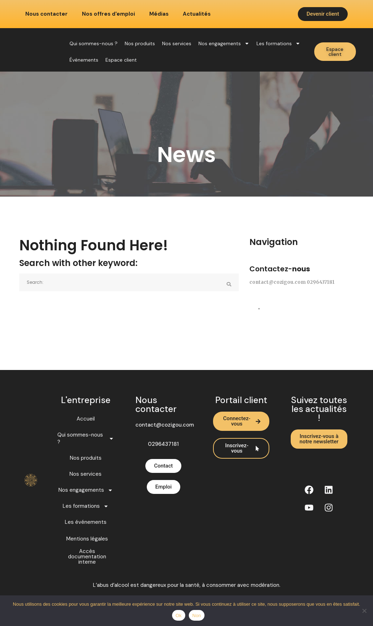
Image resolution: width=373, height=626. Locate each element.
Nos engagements (223, 43)
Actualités (197, 14)
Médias (159, 14)
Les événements (86, 522)
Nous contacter (46, 14)
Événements (83, 60)
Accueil (86, 418)
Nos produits (140, 43)
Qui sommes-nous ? (93, 43)
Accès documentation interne (87, 557)
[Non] (364, 610)
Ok (179, 615)
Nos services (176, 43)
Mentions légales (87, 539)
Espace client (121, 60)
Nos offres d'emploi (108, 14)
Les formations (278, 43)
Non (196, 615)
